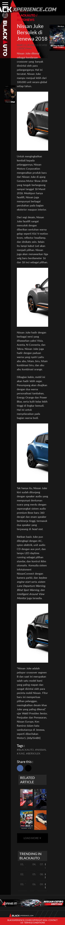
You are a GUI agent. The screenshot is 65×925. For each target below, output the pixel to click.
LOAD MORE (33, 838)
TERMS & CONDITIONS (34, 922)
